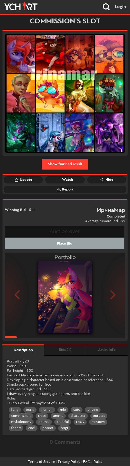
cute (76, 410)
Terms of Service (41, 462)
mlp (63, 410)
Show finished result (65, 164)
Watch (65, 180)
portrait (99, 416)
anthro (92, 410)
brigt (64, 428)
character (78, 416)
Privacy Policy (69, 462)
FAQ (87, 462)
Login (120, 6)
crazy (80, 422)
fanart (16, 428)
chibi (42, 416)
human (47, 410)
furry (15, 410)
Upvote (23, 180)
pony (30, 410)
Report (65, 189)
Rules (97, 462)
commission (21, 416)
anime (58, 416)
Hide (106, 180)
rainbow (98, 422)
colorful (63, 422)
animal (43, 422)
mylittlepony (21, 422)
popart (47, 428)
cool (31, 428)
